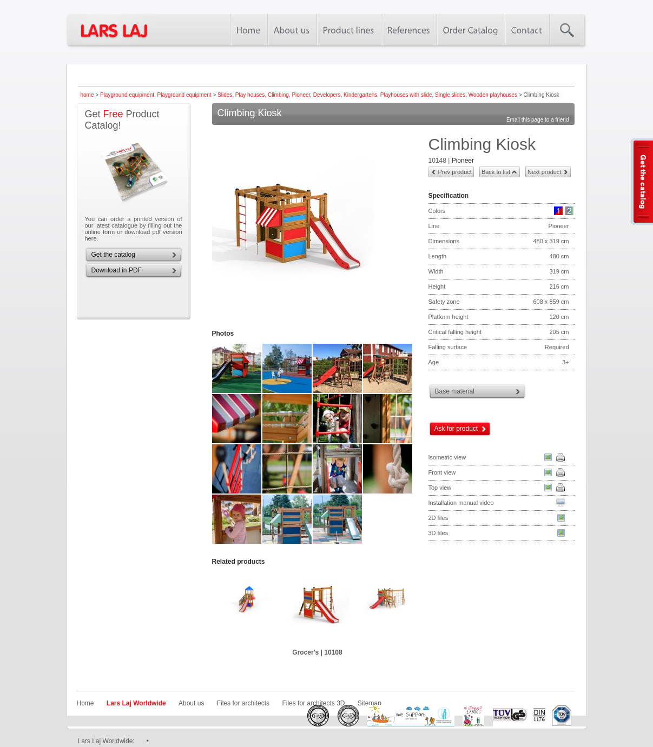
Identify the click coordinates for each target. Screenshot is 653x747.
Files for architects (243, 703)
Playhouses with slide (406, 95)
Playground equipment (127, 95)
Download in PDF (116, 270)
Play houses (250, 95)
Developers (327, 95)
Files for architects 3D (313, 703)
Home (85, 703)
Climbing (278, 95)
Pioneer (301, 95)
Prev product (455, 172)
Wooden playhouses (493, 95)
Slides (224, 95)
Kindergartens (360, 95)
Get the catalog (113, 254)
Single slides (450, 95)
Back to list (495, 172)
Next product (544, 172)
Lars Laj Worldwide (136, 703)
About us (191, 703)
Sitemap (369, 703)
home (87, 95)
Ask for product (456, 428)
